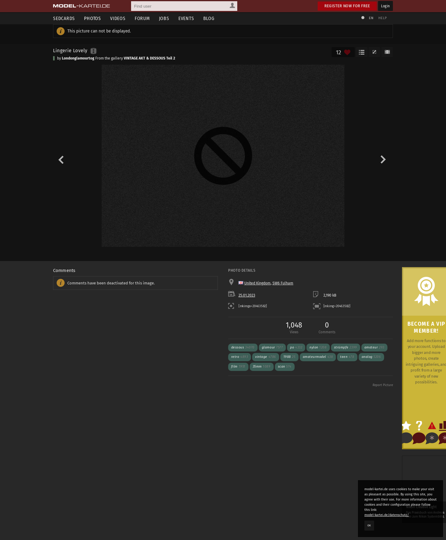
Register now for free (347, 6)
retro (239, 357)
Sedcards (64, 18)
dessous (243, 347)
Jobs (164, 18)
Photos (92, 18)
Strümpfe (345, 347)
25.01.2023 (246, 295)
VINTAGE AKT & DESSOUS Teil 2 (149, 58)
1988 (289, 357)
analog (371, 357)
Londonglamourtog (78, 58)
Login (385, 6)
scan (285, 366)
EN (371, 18)
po (296, 347)
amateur (374, 347)
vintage (265, 357)
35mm (262, 366)
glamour (272, 347)
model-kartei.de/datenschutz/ (386, 515)
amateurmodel (318, 357)
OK (369, 525)
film (238, 366)
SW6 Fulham (282, 283)
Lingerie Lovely (70, 50)
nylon (317, 347)
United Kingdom (257, 283)
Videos (118, 18)
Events (186, 18)
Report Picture (383, 385)
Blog (209, 18)
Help (382, 18)
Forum (142, 18)
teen (347, 357)
